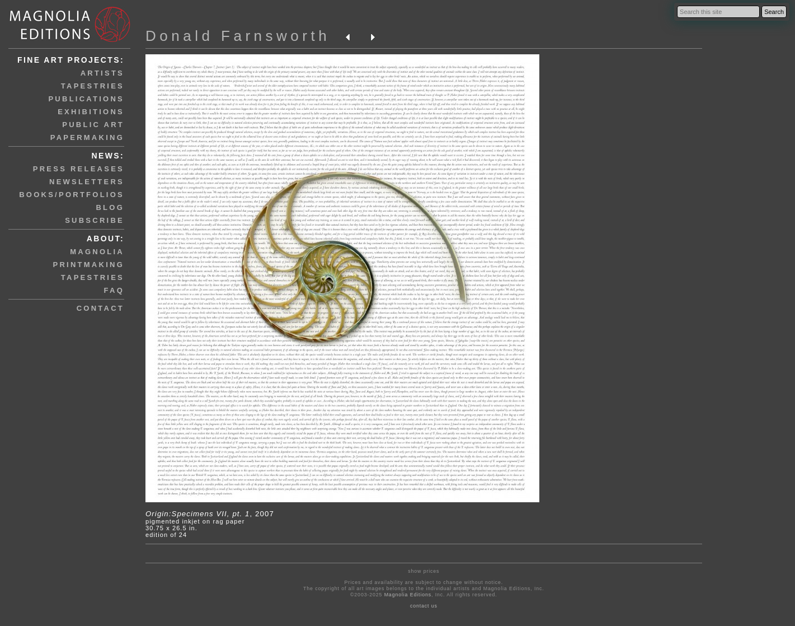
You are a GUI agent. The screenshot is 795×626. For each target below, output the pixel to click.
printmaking (88, 264)
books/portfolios (71, 194)
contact (100, 308)
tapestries (92, 86)
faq (114, 290)
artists (102, 73)
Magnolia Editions (407, 594)
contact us (424, 606)
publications (86, 99)
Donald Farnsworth (237, 35)
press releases (78, 169)
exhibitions (91, 112)
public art (93, 124)
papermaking (87, 137)
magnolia (97, 251)
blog (110, 207)
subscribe (94, 220)
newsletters (86, 181)
